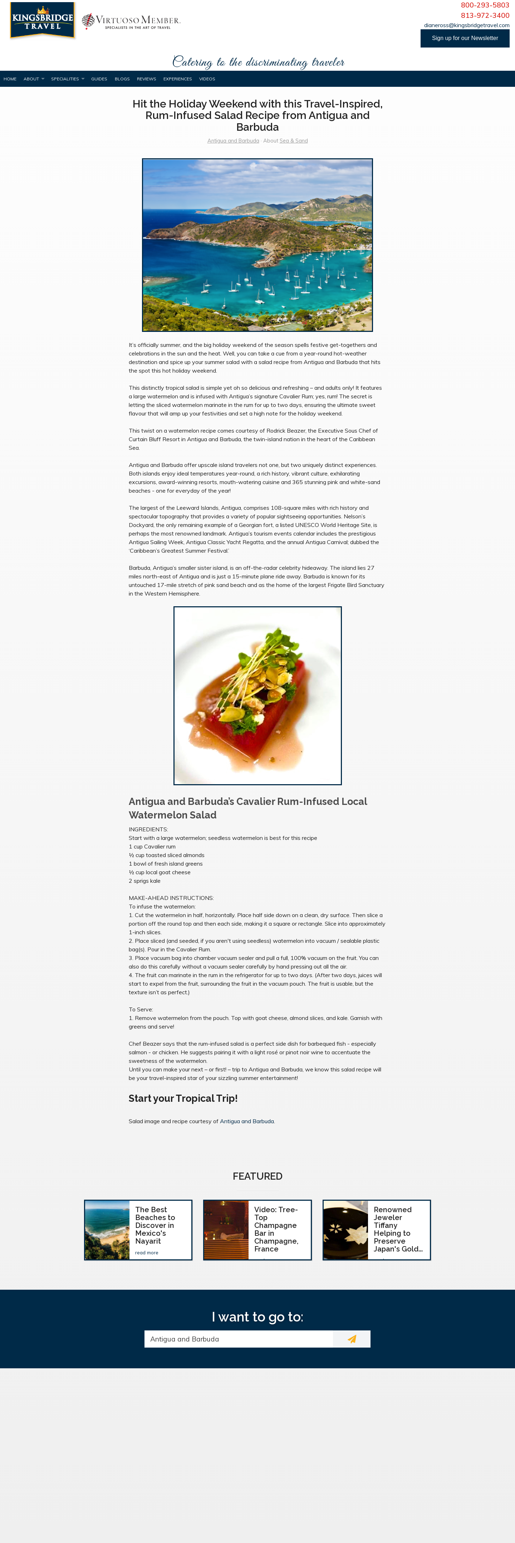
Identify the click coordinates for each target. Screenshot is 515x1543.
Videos (207, 78)
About (31, 78)
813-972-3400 (485, 15)
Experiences (177, 78)
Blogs (122, 78)
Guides (99, 78)
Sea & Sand (294, 141)
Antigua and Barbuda (233, 141)
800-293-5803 (485, 5)
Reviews (146, 78)
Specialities (65, 78)
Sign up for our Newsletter (465, 38)
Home (10, 78)
